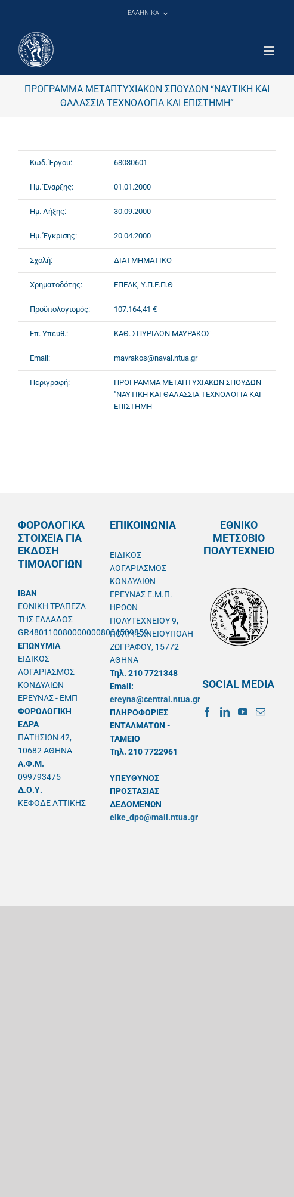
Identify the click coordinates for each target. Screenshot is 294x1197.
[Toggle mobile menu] (270, 51)
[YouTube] (242, 712)
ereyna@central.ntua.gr (155, 699)
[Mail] (260, 712)
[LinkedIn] (225, 712)
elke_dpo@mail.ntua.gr (154, 817)
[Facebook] (207, 712)
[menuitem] (147, 13)
